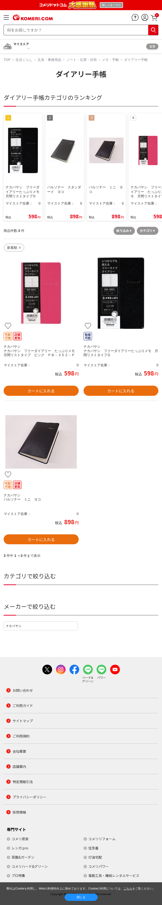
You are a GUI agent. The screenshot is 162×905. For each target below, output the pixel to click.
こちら (127, 888)
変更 (152, 46)
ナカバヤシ (14, 626)
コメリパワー (98, 866)
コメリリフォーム (102, 838)
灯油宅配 (95, 857)
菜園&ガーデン (23, 857)
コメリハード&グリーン (30, 866)
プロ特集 (18, 875)
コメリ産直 (20, 838)
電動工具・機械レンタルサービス (113, 875)
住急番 (93, 848)
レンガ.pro (20, 848)
